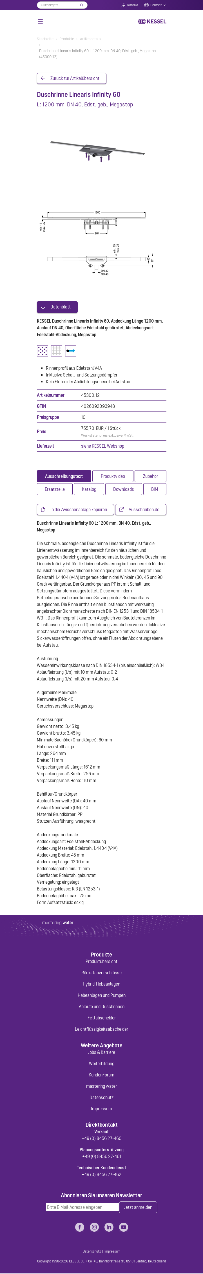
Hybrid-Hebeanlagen (101, 984)
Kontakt (133, 5)
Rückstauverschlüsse (101, 973)
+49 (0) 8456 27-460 (102, 1138)
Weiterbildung (101, 1063)
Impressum (101, 1108)
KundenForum (101, 1075)
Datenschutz (101, 1097)
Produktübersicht (101, 961)
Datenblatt (60, 307)
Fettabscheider (102, 1018)
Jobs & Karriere (101, 1052)
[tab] (64, 476)
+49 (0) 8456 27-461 (101, 1156)
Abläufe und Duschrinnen (101, 1007)
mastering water (101, 1086)
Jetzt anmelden (138, 1207)
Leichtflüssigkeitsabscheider (101, 1029)
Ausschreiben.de (144, 510)
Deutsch (156, 5)
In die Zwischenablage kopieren (78, 510)
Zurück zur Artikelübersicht (74, 78)
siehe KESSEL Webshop (102, 446)
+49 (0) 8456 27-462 (101, 1174)
